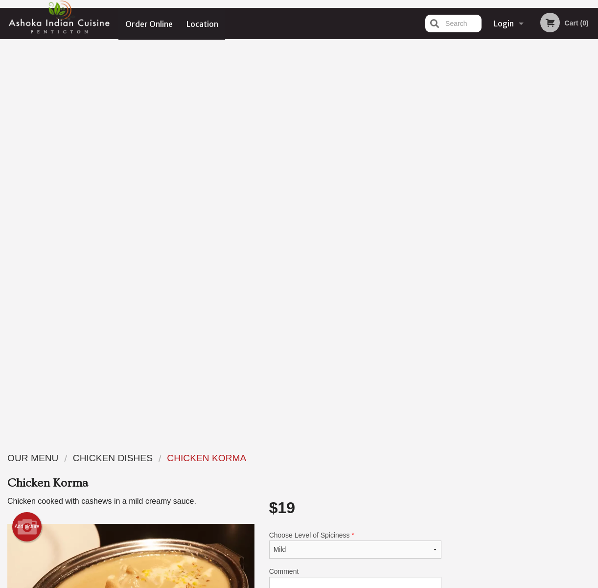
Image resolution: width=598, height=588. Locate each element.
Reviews (358, 457)
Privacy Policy (366, 481)
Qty (295, 234)
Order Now (523, 61)
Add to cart (363, 242)
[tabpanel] (524, 211)
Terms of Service (315, 581)
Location (203, 23)
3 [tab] (516, 274)
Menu (273, 457)
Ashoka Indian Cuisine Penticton (133, 445)
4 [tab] (531, 274)
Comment (355, 195)
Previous (456, 211)
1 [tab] (487, 274)
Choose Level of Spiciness (355, 155)
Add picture (27, 137)
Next (591, 211)
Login (504, 23)
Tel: (458, 481)
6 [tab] (560, 274)
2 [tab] (501, 274)
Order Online (149, 23)
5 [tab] (546, 274)
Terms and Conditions (377, 469)
